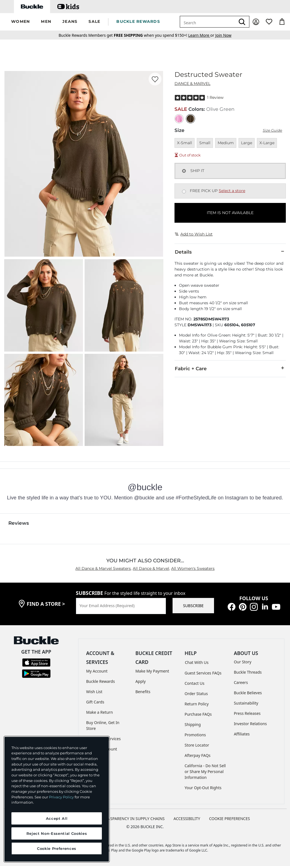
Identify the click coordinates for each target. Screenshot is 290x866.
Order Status (196, 693)
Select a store (232, 190)
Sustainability (246, 703)
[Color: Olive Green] (190, 119)
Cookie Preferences (229, 818)
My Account (97, 671)
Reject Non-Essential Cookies (56, 833)
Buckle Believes (248, 692)
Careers (241, 682)
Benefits (142, 691)
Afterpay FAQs (197, 755)
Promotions (195, 734)
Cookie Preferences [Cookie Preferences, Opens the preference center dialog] (56, 848)
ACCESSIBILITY (187, 818)
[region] (56, 799)
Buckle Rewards (100, 681)
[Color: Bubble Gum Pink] (179, 119)
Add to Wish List (194, 234)
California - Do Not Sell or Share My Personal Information (205, 771)
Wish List (94, 691)
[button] (20, 22)
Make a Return (99, 712)
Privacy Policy (61, 797)
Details (230, 252)
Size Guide (272, 130)
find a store (46, 603)
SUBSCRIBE (193, 605)
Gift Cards (95, 702)
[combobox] (207, 21)
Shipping (193, 724)
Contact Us (194, 683)
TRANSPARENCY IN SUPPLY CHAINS (132, 818)
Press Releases (247, 713)
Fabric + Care (230, 368)
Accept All (57, 818)
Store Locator (197, 745)
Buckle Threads (248, 672)
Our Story (242, 661)
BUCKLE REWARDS (138, 21)
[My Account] (255, 22)
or (201, 35)
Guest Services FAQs (203, 673)
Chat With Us (196, 662)
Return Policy (196, 703)
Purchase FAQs (198, 714)
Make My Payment (152, 671)
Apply (140, 681)
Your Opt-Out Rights (203, 787)
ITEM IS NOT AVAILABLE (230, 212)
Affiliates (242, 734)
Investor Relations (250, 723)
